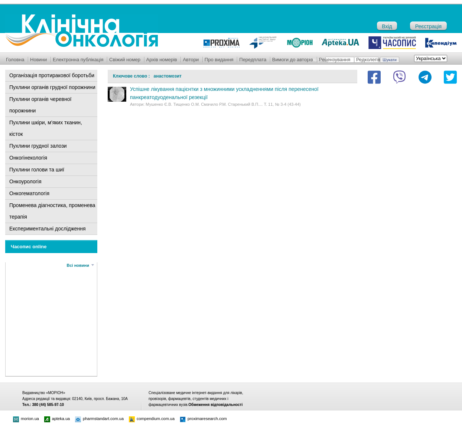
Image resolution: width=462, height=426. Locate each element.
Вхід (387, 26)
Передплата (252, 59)
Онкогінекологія (28, 158)
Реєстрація (428, 26)
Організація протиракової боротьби (51, 75)
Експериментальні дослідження (47, 229)
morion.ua (26, 418)
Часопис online (29, 246)
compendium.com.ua (152, 418)
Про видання (219, 59)
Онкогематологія (29, 193)
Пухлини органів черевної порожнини (40, 105)
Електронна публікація (78, 59)
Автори (191, 59)
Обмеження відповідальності (215, 405)
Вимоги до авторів (292, 59)
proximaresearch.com (203, 418)
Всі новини (78, 265)
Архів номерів (161, 59)
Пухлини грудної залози (38, 146)
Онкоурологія (25, 181)
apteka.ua (57, 418)
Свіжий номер (124, 59)
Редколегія (368, 59)
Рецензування (335, 59)
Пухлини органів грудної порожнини (52, 87)
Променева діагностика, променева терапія (52, 211)
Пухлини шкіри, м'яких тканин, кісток (45, 128)
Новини (38, 59)
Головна (15, 59)
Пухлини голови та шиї (36, 170)
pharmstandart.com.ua (99, 418)
